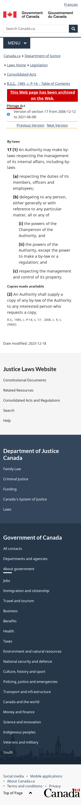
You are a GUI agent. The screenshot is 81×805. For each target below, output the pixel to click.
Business (10, 611)
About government (18, 568)
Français (71, 4)
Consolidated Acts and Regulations (31, 400)
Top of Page (17, 793)
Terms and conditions (25, 786)
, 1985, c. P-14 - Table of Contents (38, 83)
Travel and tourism (18, 600)
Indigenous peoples (19, 732)
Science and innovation (22, 722)
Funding (10, 489)
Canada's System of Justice (25, 499)
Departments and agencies (25, 558)
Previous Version (30, 125)
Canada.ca (12, 56)
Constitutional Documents (24, 380)
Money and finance (19, 712)
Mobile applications (46, 776)
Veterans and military (20, 742)
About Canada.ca (21, 781)
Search (8, 410)
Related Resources (18, 390)
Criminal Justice (15, 479)
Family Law (12, 469)
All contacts (12, 548)
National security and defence (27, 661)
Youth (8, 752)
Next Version (57, 125)
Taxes (7, 641)
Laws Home (16, 65)
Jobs (6, 580)
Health (8, 631)
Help (7, 420)
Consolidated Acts (21, 74)
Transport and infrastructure (27, 691)
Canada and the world (21, 701)
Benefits (10, 621)
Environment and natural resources (32, 651)
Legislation (39, 65)
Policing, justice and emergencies (30, 681)
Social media (13, 776)
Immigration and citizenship (26, 590)
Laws (7, 509)
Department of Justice (42, 56)
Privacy (55, 786)
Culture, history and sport (24, 671)
